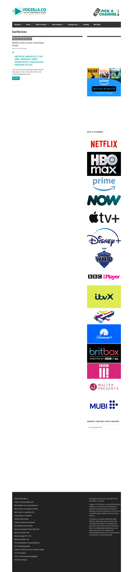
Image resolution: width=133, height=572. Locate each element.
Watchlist (97, 25)
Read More (16, 79)
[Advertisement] (104, 55)
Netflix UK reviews (21, 520)
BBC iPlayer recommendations (26, 507)
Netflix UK (26, 40)
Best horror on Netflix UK (24, 514)
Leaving (86, 25)
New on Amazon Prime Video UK (26, 531)
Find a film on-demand (22, 517)
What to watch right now (23, 503)
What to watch (41, 25)
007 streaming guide (22, 548)
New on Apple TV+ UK (22, 537)
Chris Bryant (23, 50)
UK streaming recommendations (27, 544)
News (28, 25)
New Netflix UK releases (23, 527)
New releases (57, 25)
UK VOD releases (20, 561)
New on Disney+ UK (21, 534)
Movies (16, 40)
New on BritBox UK (21, 541)
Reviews (17, 25)
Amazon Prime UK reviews (24, 524)
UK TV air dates (20, 554)
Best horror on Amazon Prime (26, 510)
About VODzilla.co (21, 500)
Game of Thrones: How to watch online (29, 551)
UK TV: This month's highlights (26, 558)
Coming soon (72, 25)
